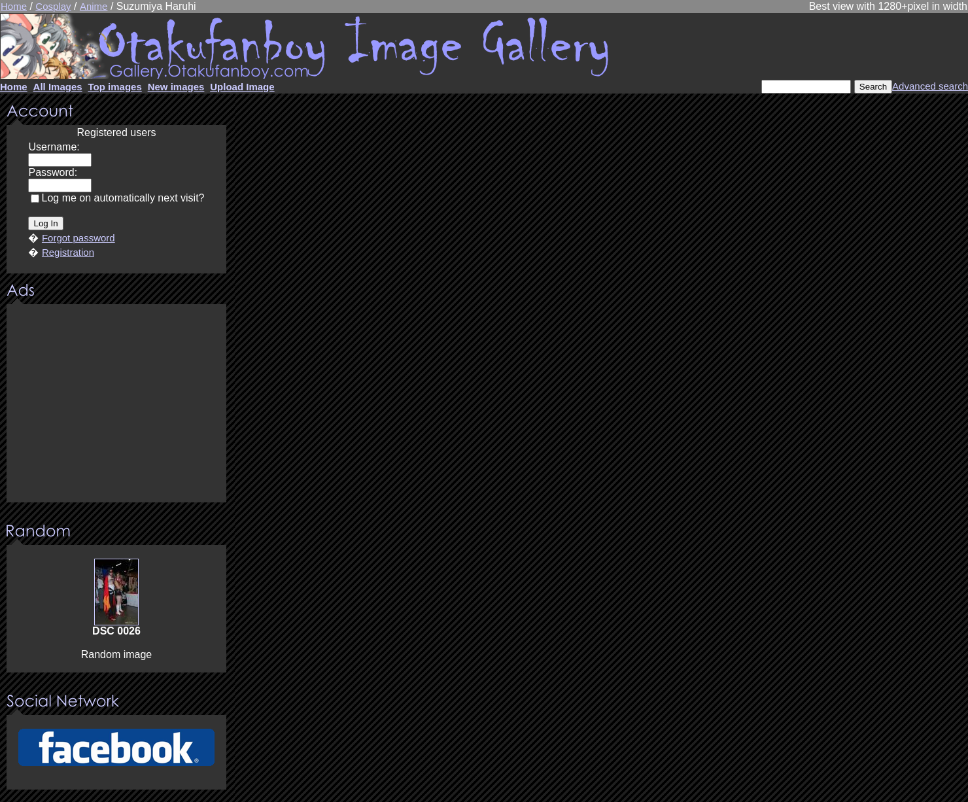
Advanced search (930, 86)
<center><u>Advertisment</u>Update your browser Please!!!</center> (116, 404)
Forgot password (78, 237)
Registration (68, 252)
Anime (94, 6)
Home (14, 6)
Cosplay (53, 6)
